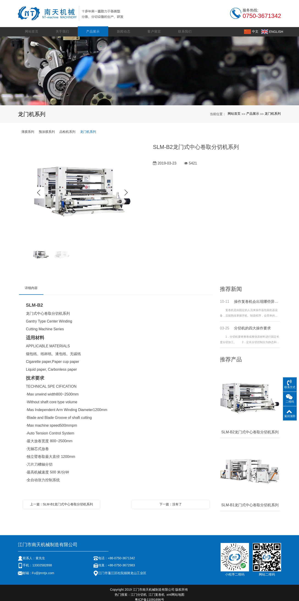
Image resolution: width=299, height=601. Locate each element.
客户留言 (154, 28)
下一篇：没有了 (170, 501)
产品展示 (94, 28)
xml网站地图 (175, 591)
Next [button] (126, 189)
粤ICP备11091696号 (149, 596)
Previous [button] (38, 189)
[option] (82, 189)
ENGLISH (274, 28)
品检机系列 (67, 128)
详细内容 (31, 284)
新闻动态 (124, 28)
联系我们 (185, 28)
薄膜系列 (27, 128)
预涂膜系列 (47, 128)
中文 (252, 28)
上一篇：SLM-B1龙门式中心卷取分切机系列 (61, 501)
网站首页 (33, 28)
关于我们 (63, 28)
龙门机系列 (273, 110)
